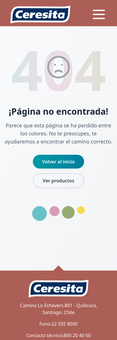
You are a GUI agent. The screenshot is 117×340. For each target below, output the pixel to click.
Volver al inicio (58, 161)
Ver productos (58, 180)
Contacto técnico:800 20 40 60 (58, 335)
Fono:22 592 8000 (58, 324)
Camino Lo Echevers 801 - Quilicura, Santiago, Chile (58, 309)
